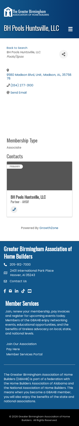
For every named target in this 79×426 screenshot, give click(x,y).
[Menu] (70, 29)
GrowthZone (48, 228)
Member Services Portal (24, 354)
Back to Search (17, 48)
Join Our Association (21, 344)
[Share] (63, 54)
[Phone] (14, 209)
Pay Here (13, 349)
